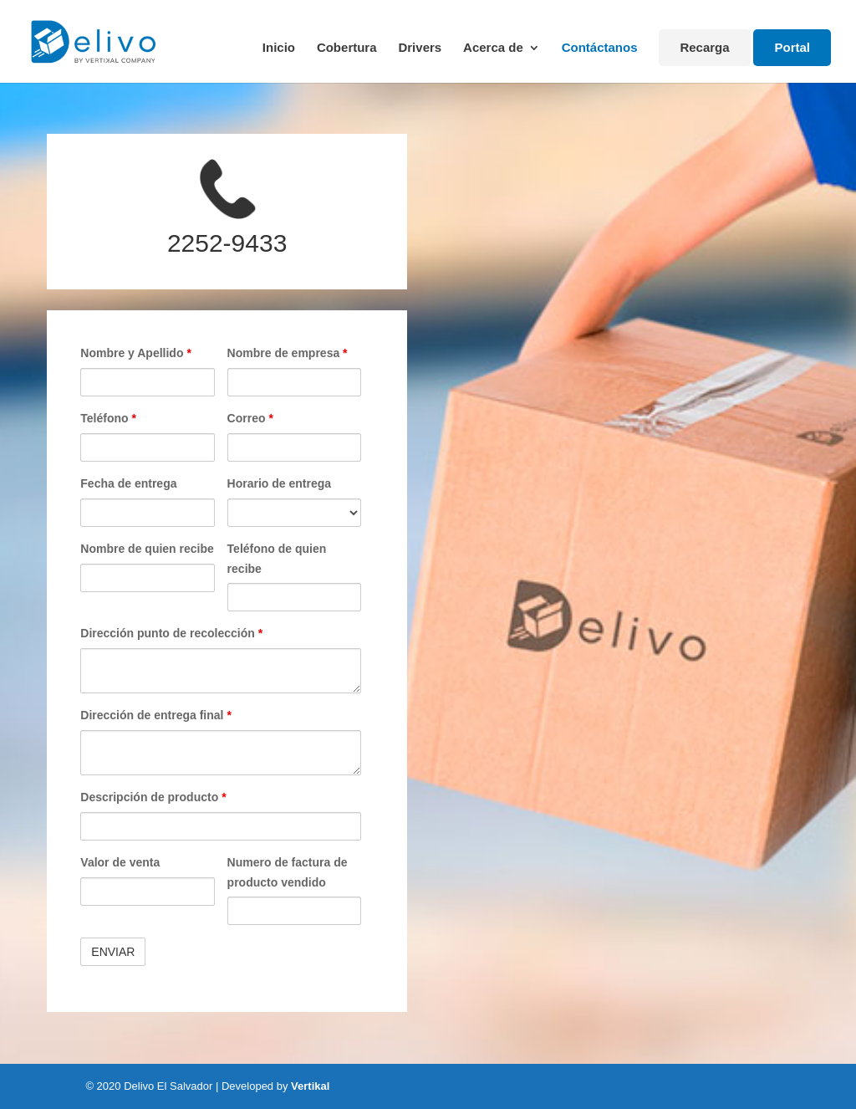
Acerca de (493, 48)
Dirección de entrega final (156, 715)
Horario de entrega (279, 483)
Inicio (278, 48)
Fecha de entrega (128, 483)
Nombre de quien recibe (146, 548)
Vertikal (310, 1086)
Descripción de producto (153, 797)
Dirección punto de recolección (171, 633)
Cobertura (347, 48)
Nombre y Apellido (135, 353)
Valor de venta (120, 862)
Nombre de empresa (287, 353)
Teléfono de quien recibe (277, 558)
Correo (250, 418)
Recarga (704, 47)
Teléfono (108, 418)
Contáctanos (600, 48)
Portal (792, 47)
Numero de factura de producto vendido (287, 872)
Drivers (419, 48)
